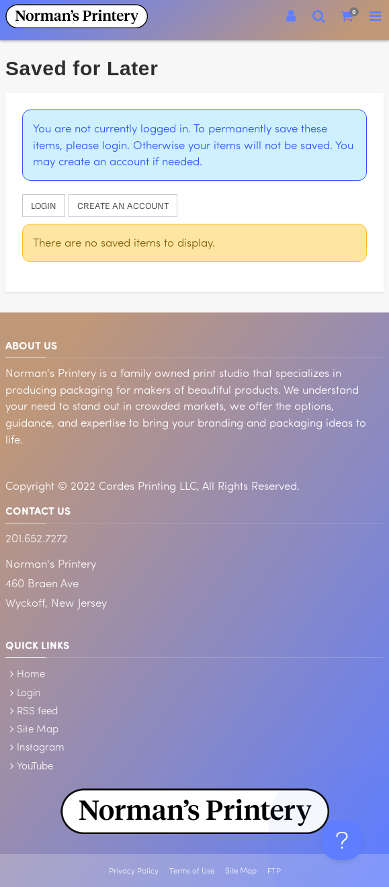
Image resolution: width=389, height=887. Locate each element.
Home (31, 673)
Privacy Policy (134, 870)
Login (43, 205)
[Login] (291, 16)
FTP (274, 870)
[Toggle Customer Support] (342, 840)
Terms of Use (191, 870)
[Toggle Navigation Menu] (375, 16)
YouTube (35, 765)
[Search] (319, 16)
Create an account (123, 205)
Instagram (40, 746)
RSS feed (37, 710)
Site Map (37, 728)
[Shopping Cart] (347, 16)
